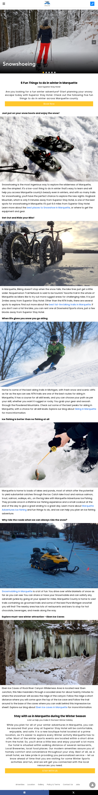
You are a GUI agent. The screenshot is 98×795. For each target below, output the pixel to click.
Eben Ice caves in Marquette (51, 707)
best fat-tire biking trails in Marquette (70, 304)
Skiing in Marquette (85, 408)
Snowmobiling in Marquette (17, 591)
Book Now (49, 103)
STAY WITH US (50, 770)
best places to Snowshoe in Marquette (48, 207)
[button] (94, 42)
